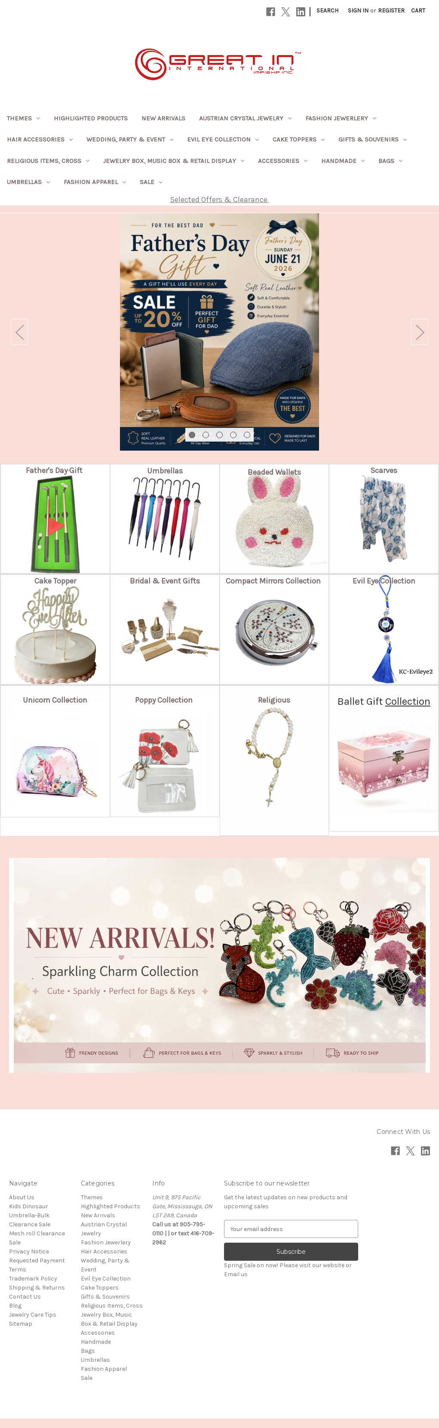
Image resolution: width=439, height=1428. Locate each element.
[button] (55, 480)
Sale (151, 182)
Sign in (358, 10)
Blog (15, 1315)
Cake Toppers (299, 139)
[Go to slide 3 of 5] (219, 444)
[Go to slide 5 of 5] (247, 444)
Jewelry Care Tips (32, 1324)
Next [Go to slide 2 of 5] (419, 337)
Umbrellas (28, 182)
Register (391, 10)
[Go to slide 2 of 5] (206, 444)
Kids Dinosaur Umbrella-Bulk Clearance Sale (29, 1225)
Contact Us (25, 1306)
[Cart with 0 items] (418, 10)
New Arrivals (163, 118)
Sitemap (20, 1333)
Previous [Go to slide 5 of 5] (19, 337)
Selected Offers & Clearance (219, 199)
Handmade (343, 161)
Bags (390, 161)
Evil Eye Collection (223, 139)
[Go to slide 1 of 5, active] (192, 444)
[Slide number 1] (219, 336)
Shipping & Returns (37, 1297)
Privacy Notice (29, 1261)
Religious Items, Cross (48, 161)
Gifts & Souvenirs (372, 139)
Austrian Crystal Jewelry (245, 118)
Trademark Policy (33, 1288)
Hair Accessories (40, 139)
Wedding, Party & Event (129, 139)
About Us (21, 1206)
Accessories (282, 161)
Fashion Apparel (95, 182)
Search (327, 10)
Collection (407, 711)
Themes (23, 118)
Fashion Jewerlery (340, 118)
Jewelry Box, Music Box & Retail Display (173, 161)
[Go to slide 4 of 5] (233, 444)
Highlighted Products (91, 118)
